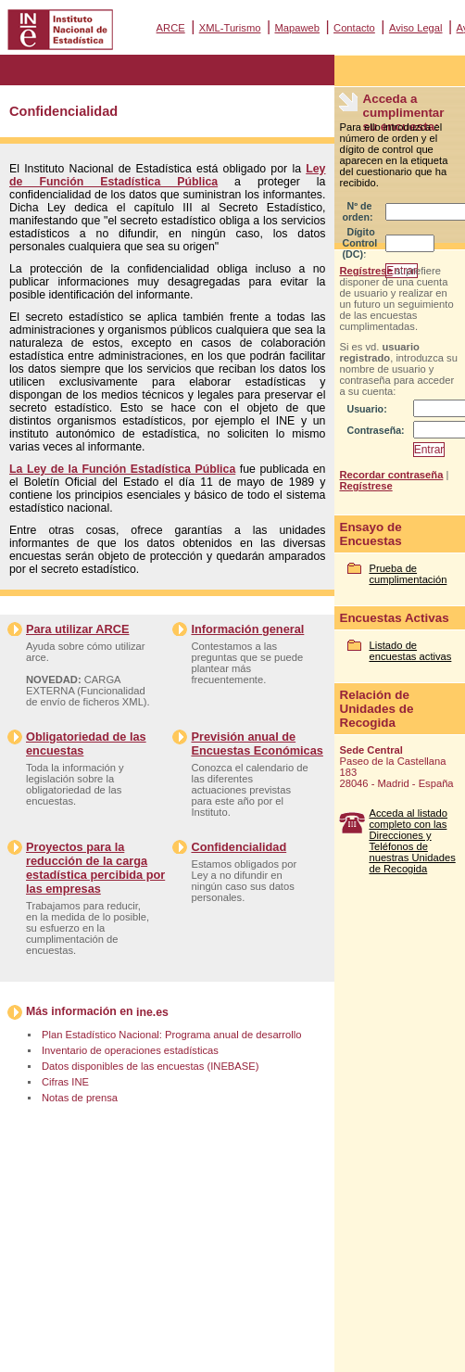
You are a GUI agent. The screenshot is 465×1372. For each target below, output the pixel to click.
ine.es (152, 1012)
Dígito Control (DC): (359, 243)
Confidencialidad (238, 847)
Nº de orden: (357, 211)
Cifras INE (65, 1081)
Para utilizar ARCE (77, 629)
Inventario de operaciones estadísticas (130, 1050)
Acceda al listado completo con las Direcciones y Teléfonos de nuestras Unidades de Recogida (412, 840)
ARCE (171, 27)
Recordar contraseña (391, 474)
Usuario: (366, 408)
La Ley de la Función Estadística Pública (122, 469)
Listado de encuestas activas (410, 651)
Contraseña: (375, 430)
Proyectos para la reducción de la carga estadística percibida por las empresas (95, 868)
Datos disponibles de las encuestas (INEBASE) (150, 1066)
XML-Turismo (230, 27)
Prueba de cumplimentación (407, 574)
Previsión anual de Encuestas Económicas (256, 743)
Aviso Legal (416, 27)
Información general (247, 629)
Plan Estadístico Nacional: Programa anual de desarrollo (171, 1034)
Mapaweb (297, 27)
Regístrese (365, 270)
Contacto (354, 27)
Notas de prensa (80, 1097)
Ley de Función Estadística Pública (167, 175)
